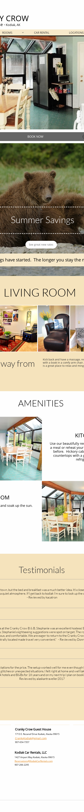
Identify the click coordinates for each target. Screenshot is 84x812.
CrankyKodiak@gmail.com (31, 738)
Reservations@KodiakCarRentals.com (34, 761)
